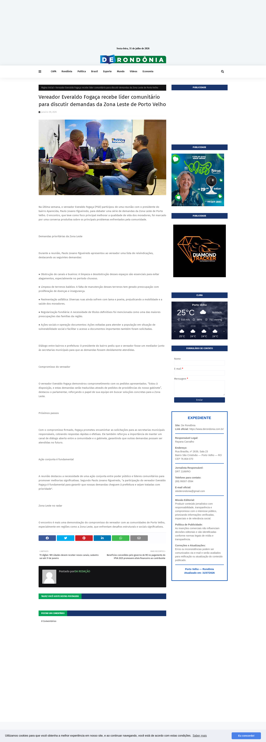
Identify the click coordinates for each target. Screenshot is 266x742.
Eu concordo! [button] (246, 735)
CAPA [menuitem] (53, 71)
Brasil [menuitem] (94, 71)
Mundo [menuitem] (120, 71)
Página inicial (47, 87)
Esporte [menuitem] (107, 71)
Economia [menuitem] (148, 71)
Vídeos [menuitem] (133, 71)
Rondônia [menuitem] (67, 71)
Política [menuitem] (82, 71)
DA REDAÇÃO (82, 571)
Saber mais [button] (200, 735)
